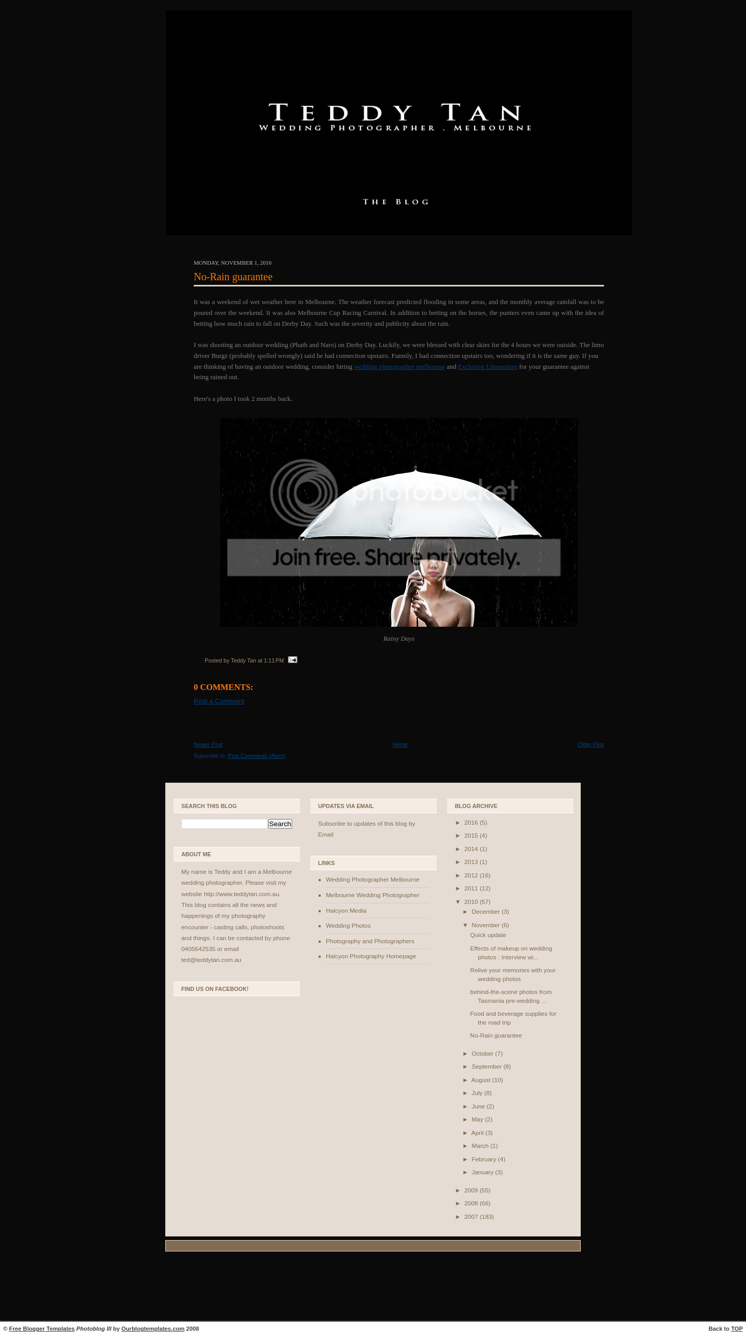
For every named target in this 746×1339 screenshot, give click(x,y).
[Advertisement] (373, 1287)
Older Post (591, 744)
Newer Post (208, 744)
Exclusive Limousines (488, 366)
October (483, 1053)
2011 (472, 888)
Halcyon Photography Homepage (371, 956)
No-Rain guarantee (233, 276)
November (486, 925)
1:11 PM (274, 660)
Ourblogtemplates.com (152, 1329)
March (480, 1145)
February (484, 1159)
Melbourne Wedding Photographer (373, 895)
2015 (472, 835)
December (486, 911)
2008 (472, 1203)
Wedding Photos (348, 925)
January (483, 1172)
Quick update (488, 935)
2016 (472, 822)
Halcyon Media (346, 910)
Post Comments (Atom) (257, 756)
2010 (472, 901)
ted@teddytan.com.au (211, 959)
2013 (472, 862)
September (487, 1066)
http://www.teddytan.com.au (241, 894)
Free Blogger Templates (42, 1329)
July (477, 1093)
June (478, 1106)
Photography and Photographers (370, 941)
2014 (472, 849)
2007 (472, 1216)
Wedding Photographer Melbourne (373, 879)
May (478, 1119)
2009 (472, 1190)
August (481, 1080)
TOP (737, 1329)
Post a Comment (219, 701)
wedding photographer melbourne (399, 366)
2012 (472, 875)
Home (400, 744)
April (478, 1132)
